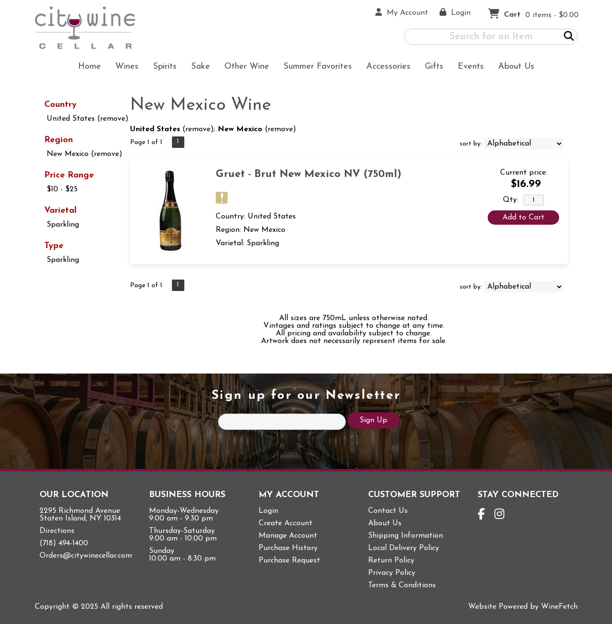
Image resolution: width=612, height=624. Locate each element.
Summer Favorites (314, 67)
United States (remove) (88, 119)
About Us (513, 67)
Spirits (162, 67)
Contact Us (388, 511)
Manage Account (288, 536)
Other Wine (243, 67)
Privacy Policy (391, 573)
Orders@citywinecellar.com (86, 556)
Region (58, 140)
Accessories (385, 67)
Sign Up (373, 420)
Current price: (523, 173)
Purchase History (288, 548)
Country (60, 104)
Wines (124, 67)
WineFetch (559, 607)
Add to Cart (523, 217)
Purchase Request (289, 560)
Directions (57, 531)
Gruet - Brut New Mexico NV (308, 174)
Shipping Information (405, 536)
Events (471, 66)
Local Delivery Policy (403, 548)
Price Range (69, 175)
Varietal (60, 210)
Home (89, 66)
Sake (200, 66)
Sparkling (63, 225)
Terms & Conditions (402, 585)
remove (198, 129)
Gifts (431, 67)
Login (268, 511)
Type (53, 245)
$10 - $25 (62, 189)
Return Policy (391, 560)
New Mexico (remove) (84, 154)
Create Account (285, 523)
